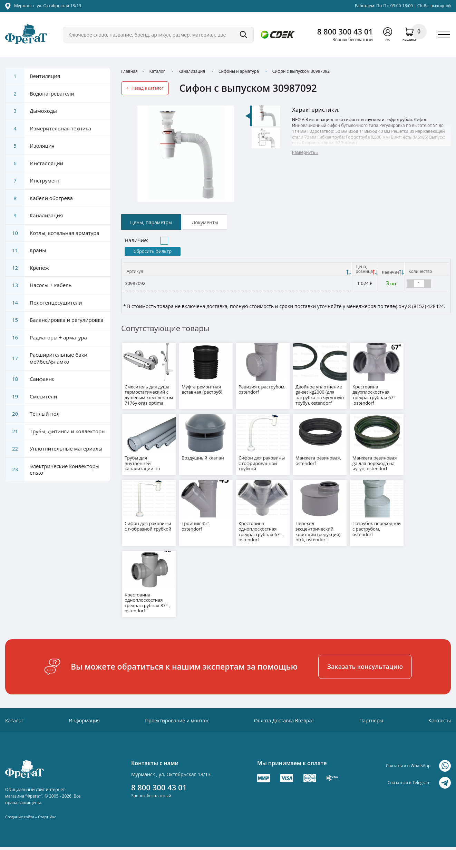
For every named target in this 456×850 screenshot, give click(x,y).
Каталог (157, 71)
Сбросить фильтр (153, 251)
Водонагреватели (40, 93)
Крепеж (27, 268)
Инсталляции (34, 163)
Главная (129, 71)
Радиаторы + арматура (46, 337)
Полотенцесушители (44, 303)
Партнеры (371, 716)
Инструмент (33, 180)
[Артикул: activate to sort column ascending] (237, 269)
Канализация (191, 71)
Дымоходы (31, 111)
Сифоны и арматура (239, 71)
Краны (26, 250)
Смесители (31, 396)
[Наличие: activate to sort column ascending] (391, 269)
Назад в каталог (147, 88)
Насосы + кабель (39, 285)
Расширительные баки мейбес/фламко (46, 358)
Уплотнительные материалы (54, 448)
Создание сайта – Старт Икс (30, 813)
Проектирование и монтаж (177, 716)
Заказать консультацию (365, 663)
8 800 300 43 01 (345, 31)
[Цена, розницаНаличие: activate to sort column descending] (365, 269)
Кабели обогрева (39, 198)
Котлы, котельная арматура (52, 233)
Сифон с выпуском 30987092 (301, 71)
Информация (84, 716)
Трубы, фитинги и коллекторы (56, 431)
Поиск (243, 34)
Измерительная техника (48, 128)
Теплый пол (32, 414)
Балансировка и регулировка (54, 320)
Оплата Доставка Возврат (284, 716)
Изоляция (30, 146)
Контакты (439, 716)
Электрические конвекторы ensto (52, 470)
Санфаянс (30, 379)
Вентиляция (33, 76)
